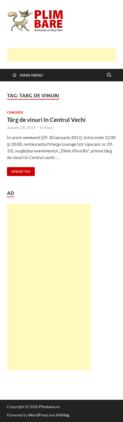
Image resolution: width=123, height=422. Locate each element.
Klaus (49, 127)
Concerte (15, 112)
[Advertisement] (65, 55)
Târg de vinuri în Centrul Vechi (46, 119)
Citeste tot (19, 170)
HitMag (62, 415)
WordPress (38, 415)
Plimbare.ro (49, 406)
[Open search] (109, 75)
